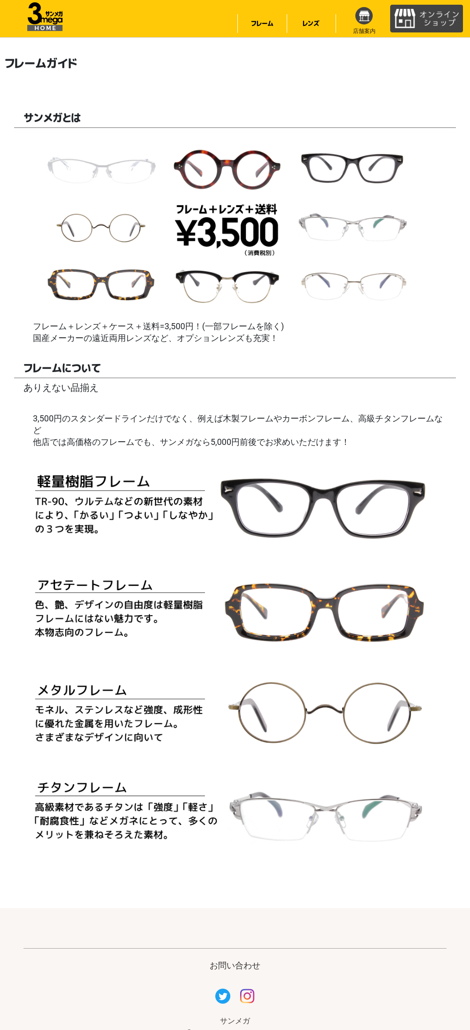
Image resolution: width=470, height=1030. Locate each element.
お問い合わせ (235, 965)
